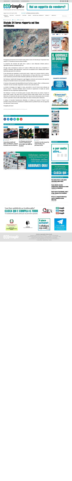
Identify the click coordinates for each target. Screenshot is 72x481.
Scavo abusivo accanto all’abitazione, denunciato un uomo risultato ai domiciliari (59, 186)
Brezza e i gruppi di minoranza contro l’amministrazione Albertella (59, 198)
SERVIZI (47, 15)
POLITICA (12, 15)
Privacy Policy (39, 239)
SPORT (29, 15)
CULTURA (24, 15)
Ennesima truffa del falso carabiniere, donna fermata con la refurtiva (11, 143)
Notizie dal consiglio (38, 15)
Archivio (54, 15)
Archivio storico (15, 1)
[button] (5, 119)
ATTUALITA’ (18, 15)
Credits (50, 239)
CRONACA (6, 15)
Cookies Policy (45, 239)
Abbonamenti (7, 1)
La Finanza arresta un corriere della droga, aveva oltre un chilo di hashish (25, 143)
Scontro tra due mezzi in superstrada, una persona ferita (42, 143)
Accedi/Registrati (25, 1)
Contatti (6, 16)
